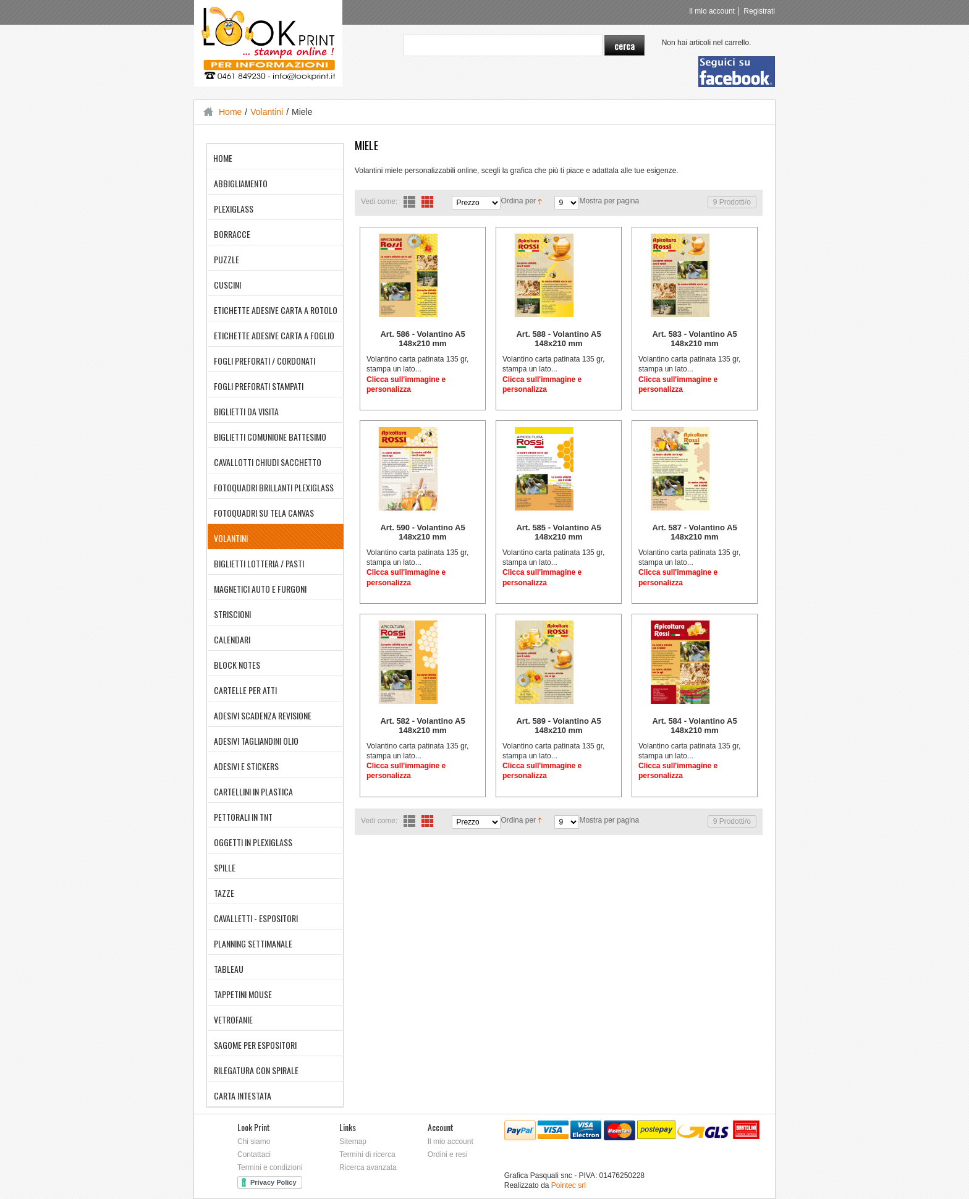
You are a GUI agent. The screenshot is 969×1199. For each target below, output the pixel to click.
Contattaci (254, 1154)
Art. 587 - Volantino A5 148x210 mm (694, 532)
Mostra (590, 201)
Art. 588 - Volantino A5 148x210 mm (558, 338)
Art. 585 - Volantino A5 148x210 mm (558, 532)
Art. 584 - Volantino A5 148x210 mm (694, 725)
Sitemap (352, 1141)
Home (230, 112)
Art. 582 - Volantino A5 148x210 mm (422, 725)
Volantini (266, 112)
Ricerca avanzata (368, 1167)
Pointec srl (568, 1185)
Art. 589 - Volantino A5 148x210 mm (558, 725)
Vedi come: (379, 201)
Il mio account (712, 11)
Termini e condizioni (269, 1167)
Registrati (759, 11)
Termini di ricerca (367, 1154)
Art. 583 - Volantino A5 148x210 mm (694, 338)
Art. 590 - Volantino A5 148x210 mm (422, 532)
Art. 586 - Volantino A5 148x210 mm (422, 338)
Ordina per (518, 201)
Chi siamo (253, 1141)
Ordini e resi (448, 1154)
